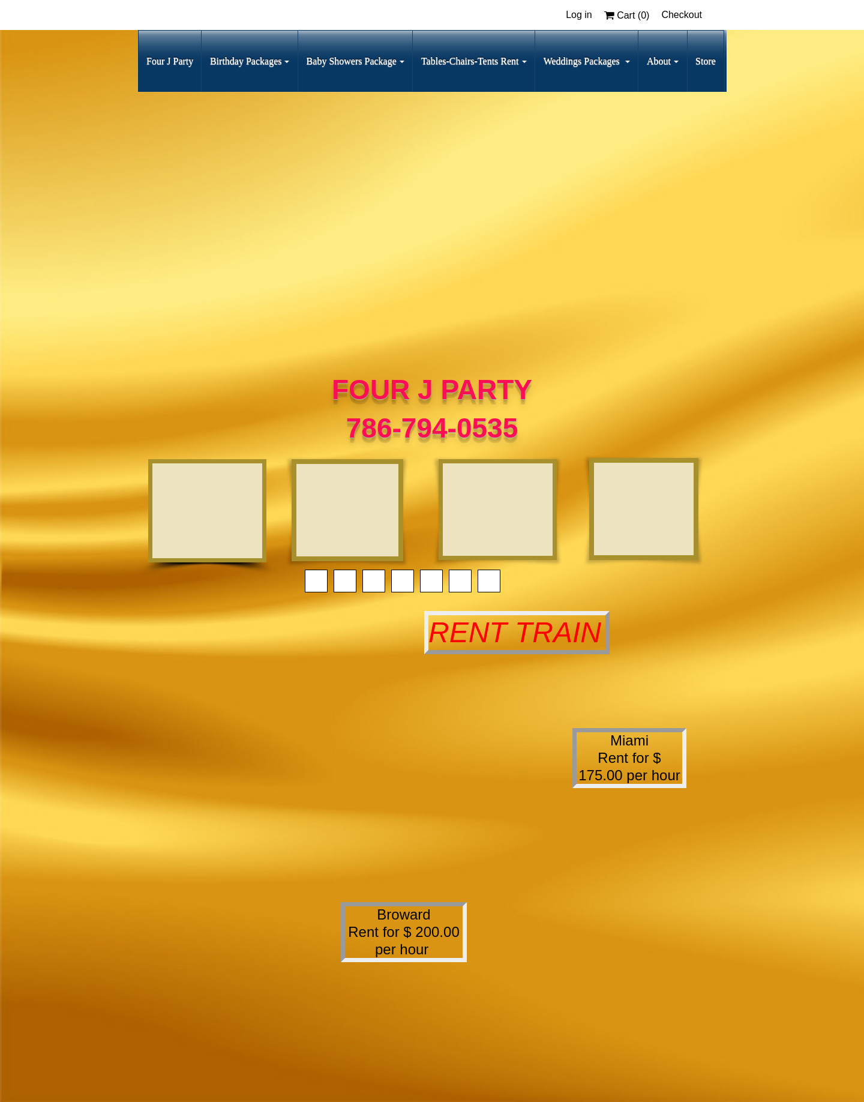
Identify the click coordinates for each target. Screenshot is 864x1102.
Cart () (627, 15)
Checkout (681, 15)
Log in (579, 15)
